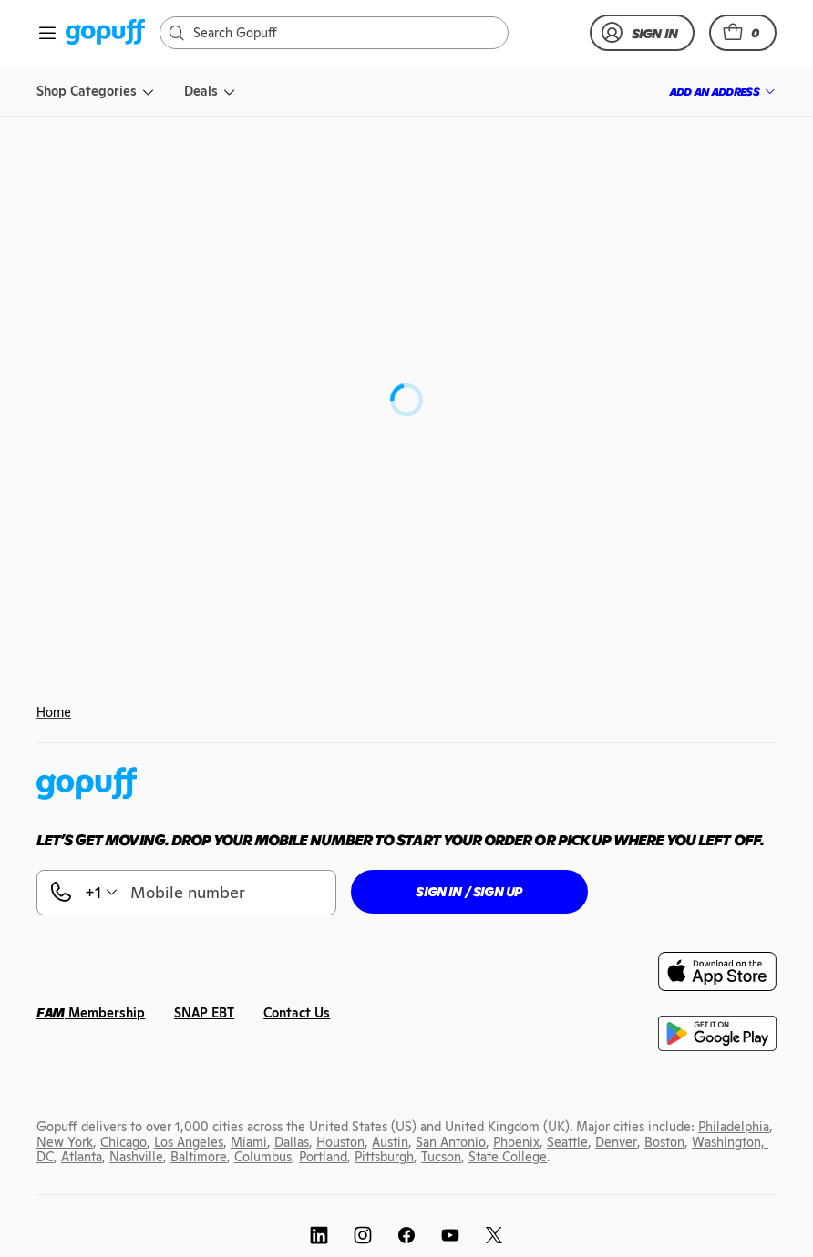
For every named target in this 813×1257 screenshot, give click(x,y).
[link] (105, 33)
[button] (743, 33)
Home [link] (53, 712)
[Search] (343, 33)
